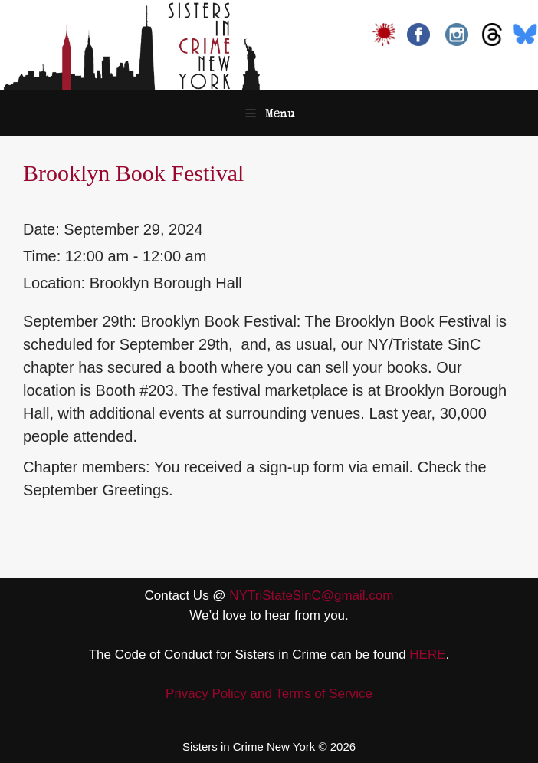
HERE (427, 654)
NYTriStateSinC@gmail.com (311, 595)
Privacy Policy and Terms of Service (269, 693)
